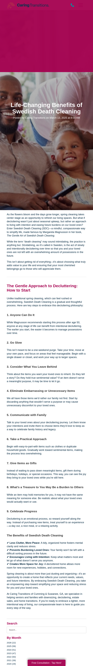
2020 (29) (11, 664)
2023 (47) (11, 653)
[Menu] (80, 5)
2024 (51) (11, 650)
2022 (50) (11, 657)
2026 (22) (11, 642)
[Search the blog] (46, 630)
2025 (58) (11, 646)
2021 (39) (11, 660)
